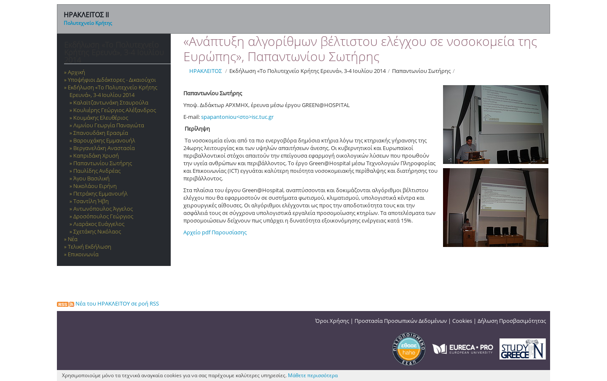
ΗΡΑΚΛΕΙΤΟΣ (205, 71)
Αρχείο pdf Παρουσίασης (215, 232)
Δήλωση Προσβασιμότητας (512, 321)
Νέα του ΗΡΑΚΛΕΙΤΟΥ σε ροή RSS (108, 303)
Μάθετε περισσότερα (313, 375)
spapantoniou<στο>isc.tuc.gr (237, 117)
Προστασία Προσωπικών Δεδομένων (401, 321)
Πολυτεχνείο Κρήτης (88, 23)
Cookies (462, 321)
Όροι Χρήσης (332, 321)
